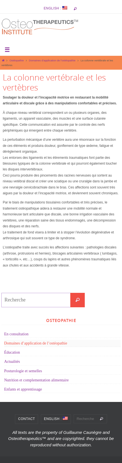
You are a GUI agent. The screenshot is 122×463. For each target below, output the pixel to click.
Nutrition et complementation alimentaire (36, 380)
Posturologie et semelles (23, 371)
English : (55, 8)
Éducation (12, 352)
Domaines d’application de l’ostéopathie (52, 60)
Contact (26, 419)
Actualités (12, 361)
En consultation (16, 334)
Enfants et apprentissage (23, 389)
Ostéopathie (16, 60)
